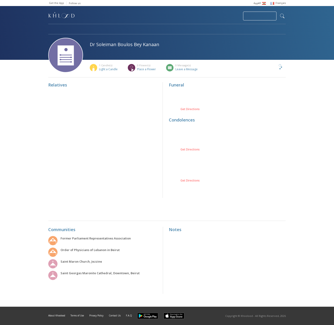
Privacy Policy (96, 315)
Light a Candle (108, 69)
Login (231, 16)
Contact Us (115, 315)
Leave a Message (186, 69)
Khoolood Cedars (272, 29)
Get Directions (190, 109)
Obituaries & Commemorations (95, 29)
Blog (240, 29)
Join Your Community (259, 16)
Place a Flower (146, 69)
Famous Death (210, 29)
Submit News (208, 16)
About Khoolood (56, 315)
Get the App (56, 3)
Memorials (175, 29)
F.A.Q (129, 315)
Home (52, 29)
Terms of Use (77, 315)
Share (272, 67)
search (282, 16)
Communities (142, 29)
